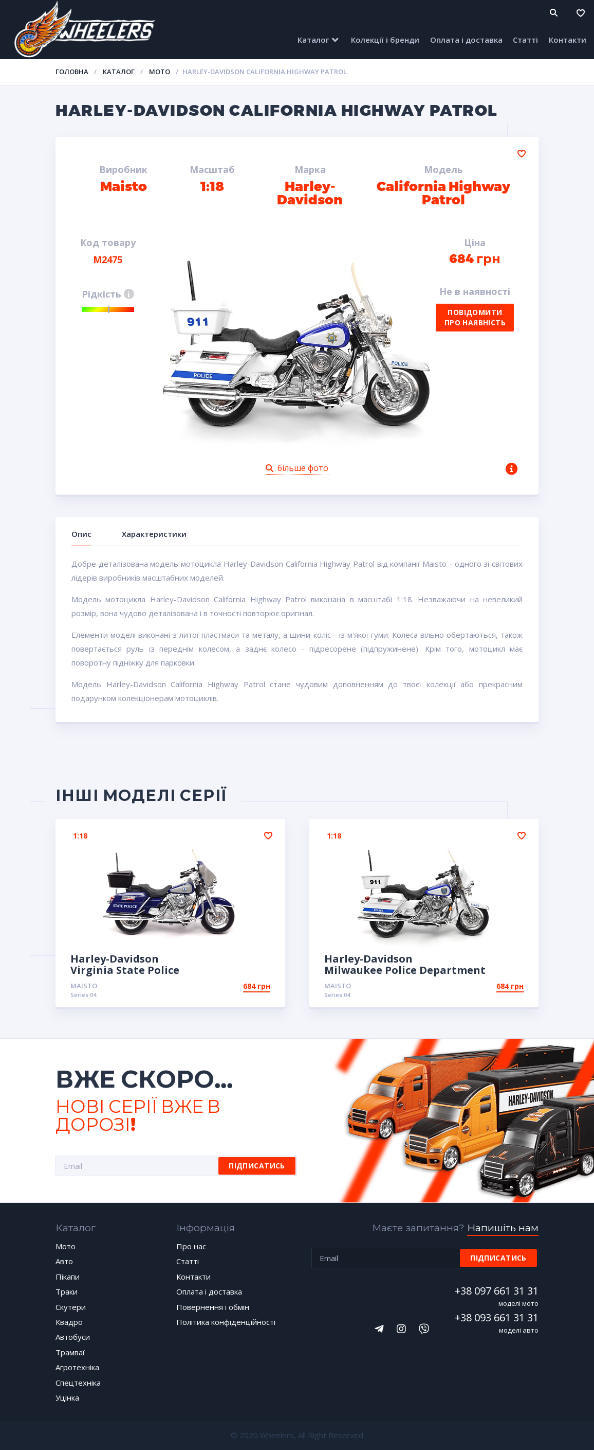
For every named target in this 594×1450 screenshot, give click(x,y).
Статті (525, 39)
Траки (66, 1291)
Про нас (191, 1246)
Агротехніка (77, 1367)
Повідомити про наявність (475, 317)
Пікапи (67, 1276)
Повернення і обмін (212, 1307)
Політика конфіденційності (225, 1322)
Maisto (83, 985)
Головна (71, 71)
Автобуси (72, 1337)
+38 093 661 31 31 (497, 1317)
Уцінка (67, 1397)
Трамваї (70, 1352)
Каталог (313, 39)
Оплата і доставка (466, 39)
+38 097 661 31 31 (497, 1291)
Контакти (567, 39)
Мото (159, 71)
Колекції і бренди (385, 39)
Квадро (69, 1322)
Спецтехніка (78, 1382)
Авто (64, 1261)
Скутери (70, 1307)
